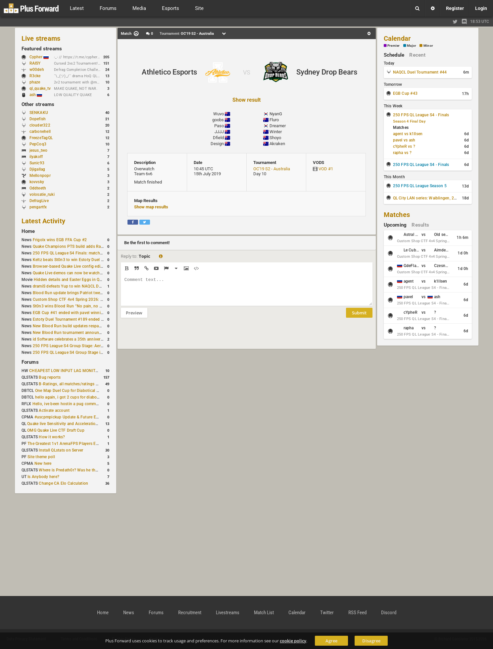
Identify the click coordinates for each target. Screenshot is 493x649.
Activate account (54, 410)
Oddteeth (37, 188)
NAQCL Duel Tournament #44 (420, 72)
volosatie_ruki (42, 194)
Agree (331, 641)
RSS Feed (357, 613)
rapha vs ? (402, 152)
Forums (30, 362)
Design (217, 143)
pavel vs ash (404, 140)
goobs (218, 119)
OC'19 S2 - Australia (271, 168)
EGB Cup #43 (405, 93)
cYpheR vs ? (404, 146)
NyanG (276, 113)
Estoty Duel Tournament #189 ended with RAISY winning (85, 319)
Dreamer (278, 125)
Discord (388, 613)
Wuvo (218, 113)
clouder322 (39, 125)
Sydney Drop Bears (326, 72)
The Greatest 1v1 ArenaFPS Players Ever (64, 443)
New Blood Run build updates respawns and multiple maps (87, 326)
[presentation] (171, 338)
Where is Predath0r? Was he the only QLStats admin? (87, 470)
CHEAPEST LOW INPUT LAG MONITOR (65, 370)
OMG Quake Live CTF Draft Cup (55, 430)
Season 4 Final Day (409, 121)
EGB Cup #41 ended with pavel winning (69, 312)
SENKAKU (38, 112)
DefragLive (39, 200)
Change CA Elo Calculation (63, 483)
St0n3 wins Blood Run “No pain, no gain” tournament (82, 306)
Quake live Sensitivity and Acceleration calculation (73, 423)
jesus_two (38, 150)
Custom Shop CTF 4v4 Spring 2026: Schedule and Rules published (94, 299)
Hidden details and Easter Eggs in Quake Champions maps (87, 279)
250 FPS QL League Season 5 (420, 186)
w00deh (36, 69)
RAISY (35, 63)
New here (43, 463)
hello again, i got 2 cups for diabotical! (70, 397)
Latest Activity (44, 221)
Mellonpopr (40, 175)
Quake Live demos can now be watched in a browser (80, 273)
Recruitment (189, 613)
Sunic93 (37, 163)
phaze (34, 82)
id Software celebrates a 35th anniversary (70, 339)
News (128, 613)
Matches (397, 215)
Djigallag (37, 169)
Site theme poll (41, 457)
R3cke (35, 76)
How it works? (52, 437)
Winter (276, 131)
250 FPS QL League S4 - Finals (421, 115)
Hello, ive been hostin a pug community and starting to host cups (92, 404)
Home (28, 231)
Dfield (218, 137)
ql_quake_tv (40, 88)
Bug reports (50, 377)
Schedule (394, 55)
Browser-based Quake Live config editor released (77, 266)
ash (35, 94)
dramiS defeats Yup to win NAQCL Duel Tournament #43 (84, 286)
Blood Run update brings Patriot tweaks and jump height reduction (94, 293)
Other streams (38, 104)
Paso (219, 125)
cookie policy (293, 641)
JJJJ (219, 131)
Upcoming (395, 225)
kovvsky (36, 182)
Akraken (277, 143)
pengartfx (38, 207)
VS (246, 72)
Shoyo (275, 137)
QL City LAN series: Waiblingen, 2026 (427, 198)
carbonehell (40, 131)
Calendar (397, 38)
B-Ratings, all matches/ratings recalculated (78, 384)
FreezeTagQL (41, 137)
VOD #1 (326, 168)
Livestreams (227, 613)
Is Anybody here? (43, 476)
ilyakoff (36, 156)
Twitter (327, 613)
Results (420, 225)
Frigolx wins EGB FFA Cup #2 (60, 240)
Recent (417, 55)
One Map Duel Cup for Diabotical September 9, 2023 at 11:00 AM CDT (99, 390)
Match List (264, 613)
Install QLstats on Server (61, 450)
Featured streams (42, 49)
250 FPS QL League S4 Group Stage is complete (77, 352)
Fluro (274, 119)
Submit (359, 318)
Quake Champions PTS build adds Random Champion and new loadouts (99, 246)
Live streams (41, 38)
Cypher (39, 57)
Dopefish (37, 119)
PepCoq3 (38, 144)
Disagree (371, 641)
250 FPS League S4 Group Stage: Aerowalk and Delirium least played (96, 346)
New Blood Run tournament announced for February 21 (84, 332)
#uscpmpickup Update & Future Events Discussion (80, 417)
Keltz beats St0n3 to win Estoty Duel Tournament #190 (83, 259)
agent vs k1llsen (408, 134)
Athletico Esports (169, 72)
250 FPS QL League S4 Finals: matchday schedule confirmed (88, 253)
